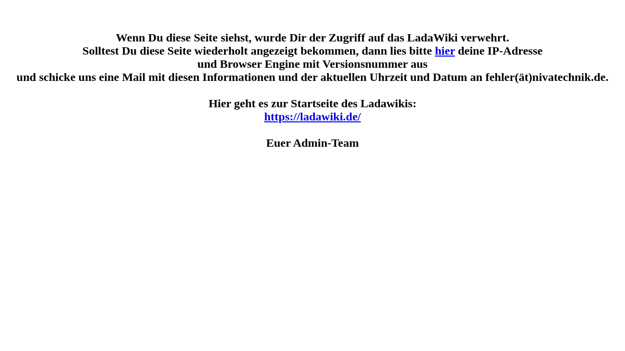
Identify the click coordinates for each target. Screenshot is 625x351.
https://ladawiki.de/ (312, 116)
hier (445, 50)
